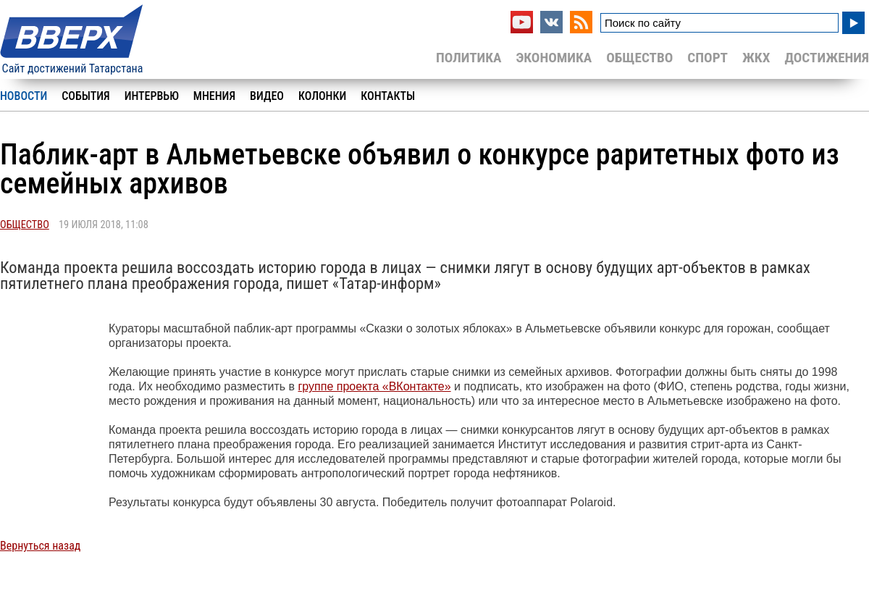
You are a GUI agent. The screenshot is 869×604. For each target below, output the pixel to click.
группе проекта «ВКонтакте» (374, 386)
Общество (639, 57)
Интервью (152, 96)
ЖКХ (756, 57)
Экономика (554, 57)
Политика (469, 57)
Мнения (214, 96)
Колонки (322, 96)
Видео (267, 96)
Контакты (388, 96)
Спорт (707, 57)
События (85, 96)
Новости (23, 96)
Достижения (826, 57)
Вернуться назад (40, 546)
